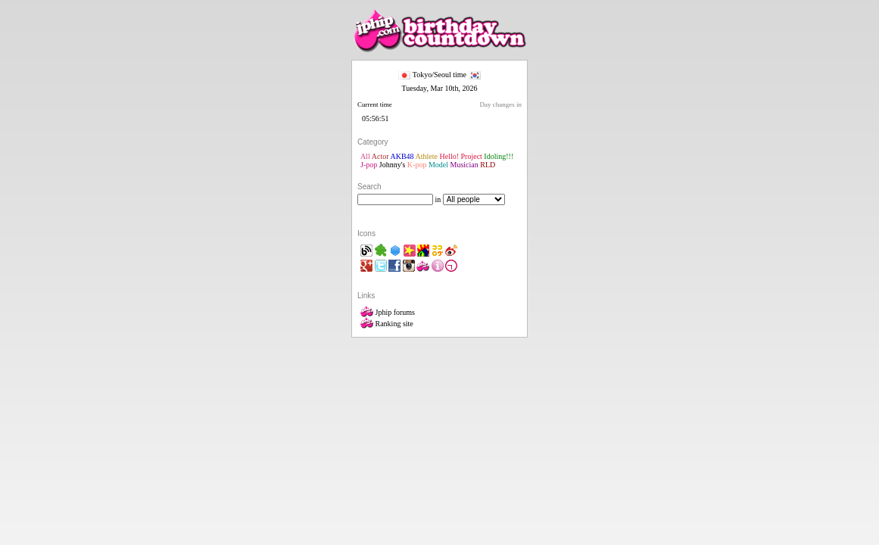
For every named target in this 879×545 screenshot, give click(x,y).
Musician (464, 164)
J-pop (368, 164)
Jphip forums (387, 312)
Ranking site (386, 323)
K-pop (417, 164)
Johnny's (392, 164)
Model (438, 164)
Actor (380, 156)
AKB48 (401, 156)
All (365, 156)
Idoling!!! (498, 156)
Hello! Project (460, 156)
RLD (487, 164)
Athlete (427, 156)
